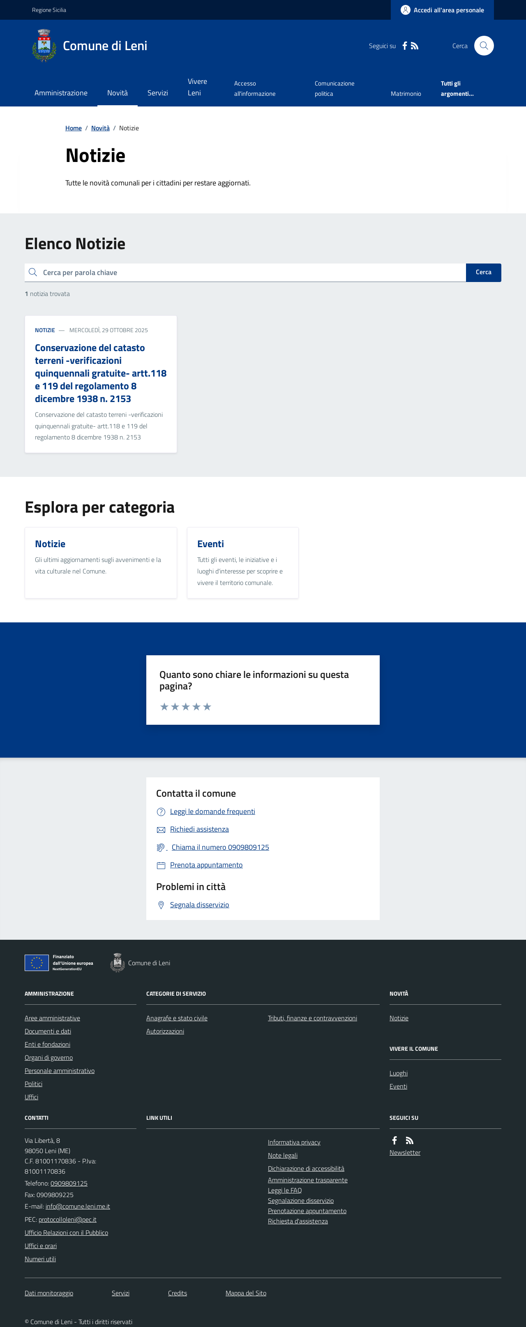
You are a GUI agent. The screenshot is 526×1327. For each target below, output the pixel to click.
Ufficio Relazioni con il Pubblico (66, 1232)
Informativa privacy (294, 1142)
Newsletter (405, 1152)
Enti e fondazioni (47, 1044)
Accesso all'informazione (255, 88)
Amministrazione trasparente (308, 1180)
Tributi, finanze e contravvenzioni (312, 1018)
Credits (177, 1293)
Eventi (398, 1086)
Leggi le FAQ (285, 1190)
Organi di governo (49, 1057)
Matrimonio (406, 93)
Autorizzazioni (165, 1031)
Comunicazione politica (335, 88)
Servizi (158, 92)
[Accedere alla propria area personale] (442, 10)
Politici (33, 1084)
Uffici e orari (41, 1246)
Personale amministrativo (60, 1070)
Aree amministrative (52, 1018)
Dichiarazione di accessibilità (306, 1168)
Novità (117, 92)
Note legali (283, 1155)
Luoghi (399, 1073)
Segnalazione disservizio (301, 1200)
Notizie (45, 330)
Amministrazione (61, 92)
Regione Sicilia (49, 9)
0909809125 (69, 1183)
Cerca (483, 272)
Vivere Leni (197, 87)
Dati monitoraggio (49, 1293)
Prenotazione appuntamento (307, 1211)
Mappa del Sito (246, 1293)
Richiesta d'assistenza (298, 1221)
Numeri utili (40, 1259)
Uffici (31, 1097)
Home (73, 128)
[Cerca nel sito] (481, 45)
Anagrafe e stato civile (177, 1018)
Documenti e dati (48, 1031)
